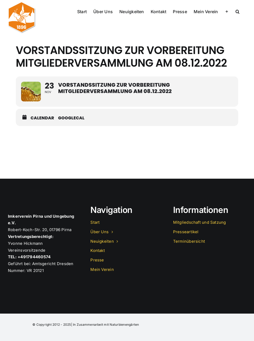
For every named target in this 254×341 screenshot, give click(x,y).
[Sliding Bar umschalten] (227, 11)
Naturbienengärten (124, 325)
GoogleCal (71, 118)
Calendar (42, 118)
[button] (238, 11)
